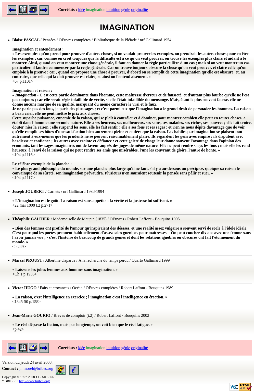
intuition (113, 9)
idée (81, 9)
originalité (139, 9)
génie (125, 9)
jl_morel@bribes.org (36, 368)
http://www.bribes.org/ (34, 381)
